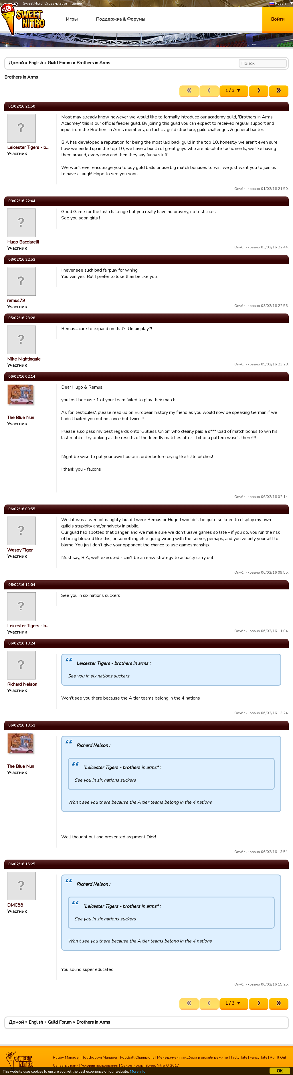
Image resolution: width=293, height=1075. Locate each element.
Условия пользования (99, 1065)
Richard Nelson (22, 684)
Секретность (132, 1065)
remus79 (16, 300)
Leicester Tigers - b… (28, 147)
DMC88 (15, 905)
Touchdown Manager (100, 1057)
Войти (277, 19)
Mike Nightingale (24, 359)
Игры (72, 19)
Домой (16, 63)
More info (137, 1072)
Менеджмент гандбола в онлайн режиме (192, 1057)
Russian (279, 3)
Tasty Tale (239, 1057)
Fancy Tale (258, 1057)
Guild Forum (60, 63)
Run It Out (278, 1057)
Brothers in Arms (93, 63)
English (36, 63)
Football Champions (137, 1057)
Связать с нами (65, 1065)
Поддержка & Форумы (120, 19)
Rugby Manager (66, 1057)
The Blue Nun (20, 417)
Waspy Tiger (20, 550)
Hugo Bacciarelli (23, 242)
